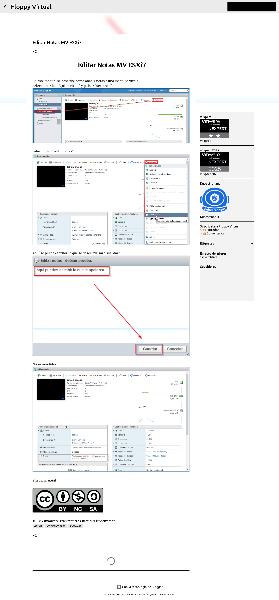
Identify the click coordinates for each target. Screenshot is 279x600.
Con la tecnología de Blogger (140, 587)
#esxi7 (38, 526)
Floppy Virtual (31, 6)
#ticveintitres (55, 526)
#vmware (75, 526)
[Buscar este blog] (255, 6)
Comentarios (214, 233)
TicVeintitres (208, 257)
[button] (35, 51)
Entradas (211, 230)
